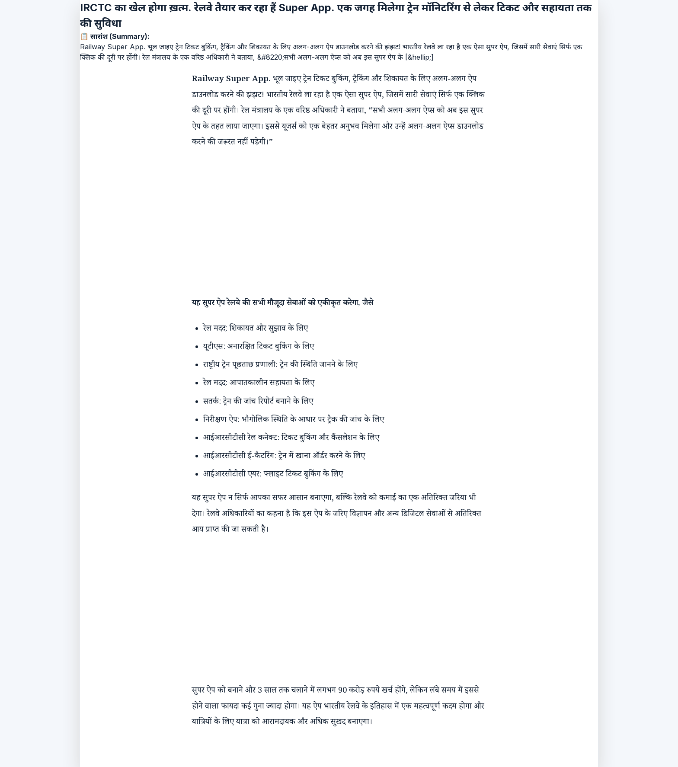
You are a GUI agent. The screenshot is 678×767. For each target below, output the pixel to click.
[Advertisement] (330, 215)
